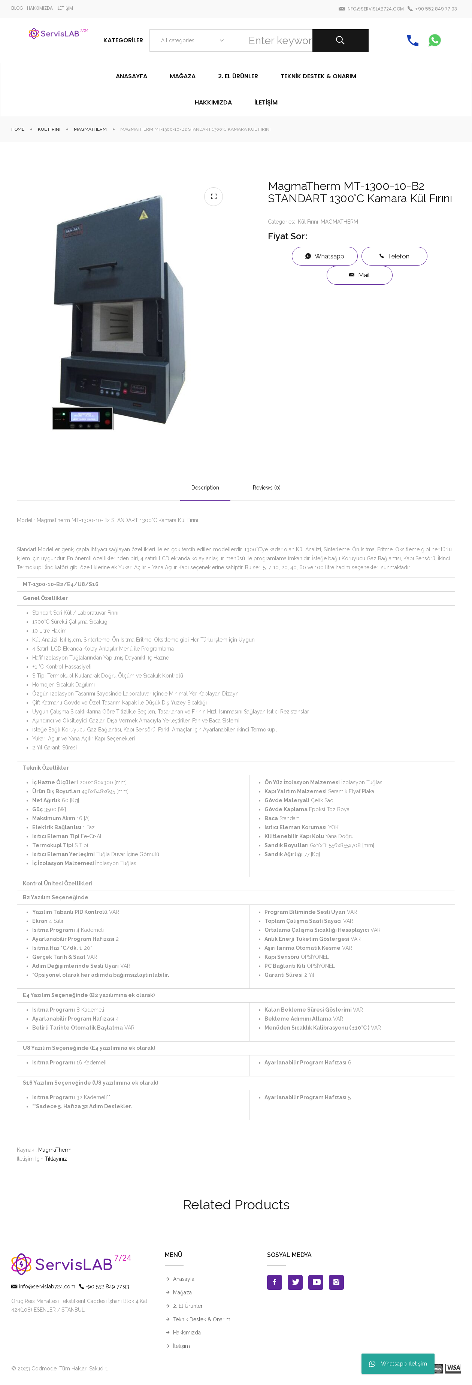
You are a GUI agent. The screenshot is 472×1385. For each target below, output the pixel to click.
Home (17, 129)
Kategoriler (123, 40)
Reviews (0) (267, 488)
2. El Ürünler (188, 1306)
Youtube (315, 1282)
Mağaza (182, 1292)
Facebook (274, 1282)
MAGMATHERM (90, 129)
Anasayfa (183, 1279)
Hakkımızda (187, 1333)
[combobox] (191, 40)
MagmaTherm (55, 1150)
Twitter (295, 1282)
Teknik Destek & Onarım (201, 1319)
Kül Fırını (49, 129)
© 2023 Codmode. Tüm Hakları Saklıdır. (59, 1369)
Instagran (336, 1282)
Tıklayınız (56, 1159)
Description (205, 488)
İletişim (181, 1346)
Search (340, 40)
